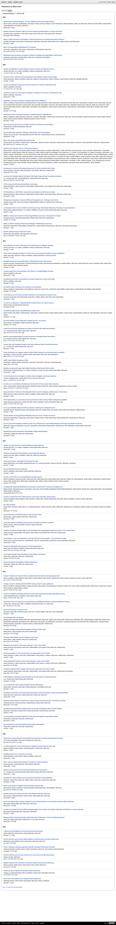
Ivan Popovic (18, 25)
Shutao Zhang (21, 740)
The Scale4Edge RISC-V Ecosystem (13, 617)
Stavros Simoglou (30, 498)
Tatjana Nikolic (26, 106)
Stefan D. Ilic (70, 479)
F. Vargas (40, 158)
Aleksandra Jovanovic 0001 (77, 104)
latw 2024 (6, 249)
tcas (4, 859)
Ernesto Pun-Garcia (43, 210)
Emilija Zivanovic (62, 106)
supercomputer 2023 (8, 493)
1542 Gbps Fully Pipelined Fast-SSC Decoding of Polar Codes (20, 637)
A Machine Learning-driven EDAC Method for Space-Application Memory (23, 453)
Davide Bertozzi (23, 23)
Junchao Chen (10, 346)
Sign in (109, 1)
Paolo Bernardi (18, 154)
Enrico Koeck (44, 289)
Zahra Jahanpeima (63, 162)
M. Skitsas (11, 156)
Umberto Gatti (55, 578)
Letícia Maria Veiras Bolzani (42, 57)
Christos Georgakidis (77, 116)
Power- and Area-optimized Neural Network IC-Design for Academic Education (25, 762)
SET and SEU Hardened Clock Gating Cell (15, 469)
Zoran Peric (15, 23)
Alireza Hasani (7, 516)
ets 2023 (5, 465)
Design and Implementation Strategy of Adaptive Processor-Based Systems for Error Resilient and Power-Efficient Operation (38, 801)
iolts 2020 (6, 882)
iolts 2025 (6, 227)
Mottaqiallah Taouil (24, 160)
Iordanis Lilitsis (39, 498)
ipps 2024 (6, 324)
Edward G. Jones (50, 23)
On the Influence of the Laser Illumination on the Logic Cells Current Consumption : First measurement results (34, 538)
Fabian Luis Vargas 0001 (80, 23)
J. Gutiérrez (48, 655)
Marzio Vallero (95, 156)
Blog (33, 923)
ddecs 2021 (6, 805)
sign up (10, 887)
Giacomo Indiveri (53, 386)
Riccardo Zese (59, 23)
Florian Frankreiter (8, 764)
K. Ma (93, 160)
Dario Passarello (30, 409)
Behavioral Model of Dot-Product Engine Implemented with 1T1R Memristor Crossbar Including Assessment (33, 817)
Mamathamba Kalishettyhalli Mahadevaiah (61, 489)
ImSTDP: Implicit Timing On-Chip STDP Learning (17, 231)
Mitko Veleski (6, 803)
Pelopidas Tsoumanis (29, 118)
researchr (4, 2)
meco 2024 (6, 299)
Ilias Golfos (60, 498)
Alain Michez (42, 116)
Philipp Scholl (33, 621)
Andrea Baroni (14, 49)
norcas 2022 (6, 696)
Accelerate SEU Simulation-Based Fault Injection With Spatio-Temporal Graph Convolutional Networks (32, 176)
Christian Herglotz (64, 41)
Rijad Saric (6, 779)
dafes (4, 356)
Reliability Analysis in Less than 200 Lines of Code (17, 754)
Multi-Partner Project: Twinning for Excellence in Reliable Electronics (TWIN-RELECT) (27, 114)
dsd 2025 (5, 110)
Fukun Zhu (27, 425)
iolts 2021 (6, 813)
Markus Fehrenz (70, 289)
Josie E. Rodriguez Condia (96, 263)
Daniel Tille (73, 79)
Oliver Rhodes (98, 23)
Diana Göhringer (7, 322)
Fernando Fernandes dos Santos (34, 263)
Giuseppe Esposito (20, 263)
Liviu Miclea (48, 150)
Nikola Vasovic (24, 481)
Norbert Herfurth (77, 489)
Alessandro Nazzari (20, 409)
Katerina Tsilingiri (101, 116)
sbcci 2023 (6, 526)
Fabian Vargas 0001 (8, 79)
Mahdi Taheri (36, 41)
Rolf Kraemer (26, 532)
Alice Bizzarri (31, 23)
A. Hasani (16, 655)
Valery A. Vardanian (71, 158)
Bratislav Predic (99, 106)
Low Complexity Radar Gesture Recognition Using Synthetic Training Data (24, 554)
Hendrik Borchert (7, 126)
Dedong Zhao (7, 233)
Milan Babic (14, 740)
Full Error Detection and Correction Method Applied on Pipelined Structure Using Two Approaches (31, 839)
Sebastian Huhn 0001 (82, 79)
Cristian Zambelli (40, 225)
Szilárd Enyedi (56, 150)
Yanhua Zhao (17, 402)
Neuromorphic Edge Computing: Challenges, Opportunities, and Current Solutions (26, 132)
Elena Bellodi (44, 104)
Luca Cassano (54, 409)
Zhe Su (5, 386)
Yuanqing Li (6, 872)
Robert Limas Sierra (83, 263)
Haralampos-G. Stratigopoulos (67, 154)
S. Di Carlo (25, 154)
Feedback (42, 923)
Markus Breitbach (96, 289)
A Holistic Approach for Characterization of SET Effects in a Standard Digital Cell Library (28, 271)
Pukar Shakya (35, 170)
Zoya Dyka (6, 297)
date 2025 (6, 120)
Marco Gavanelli (36, 104)
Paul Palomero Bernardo (69, 621)
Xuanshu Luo (17, 33)
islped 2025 (6, 136)
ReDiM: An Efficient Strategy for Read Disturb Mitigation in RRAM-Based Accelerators (27, 223)
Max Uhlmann (22, 49)
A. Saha (78, 160)
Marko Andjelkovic (69, 23)
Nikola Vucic (95, 104)
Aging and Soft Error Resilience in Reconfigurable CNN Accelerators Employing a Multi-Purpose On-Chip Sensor (35, 392)
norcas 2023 (6, 449)
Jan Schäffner (40, 687)
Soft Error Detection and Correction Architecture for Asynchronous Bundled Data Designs (28, 855)
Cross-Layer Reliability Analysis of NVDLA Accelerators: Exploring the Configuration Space (29, 407)
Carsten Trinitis (33, 33)
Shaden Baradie (79, 289)
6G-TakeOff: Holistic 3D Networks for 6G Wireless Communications (22, 287)
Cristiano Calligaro (40, 297)
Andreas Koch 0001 (8, 623)
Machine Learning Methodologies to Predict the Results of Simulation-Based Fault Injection (29, 336)
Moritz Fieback (34, 160)
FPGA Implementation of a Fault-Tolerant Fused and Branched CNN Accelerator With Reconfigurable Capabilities (35, 399)
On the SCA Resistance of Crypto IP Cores (15, 609)
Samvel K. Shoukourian (83, 158)
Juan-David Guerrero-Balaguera (52, 263)
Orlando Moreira (45, 134)
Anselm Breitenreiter (17, 210)
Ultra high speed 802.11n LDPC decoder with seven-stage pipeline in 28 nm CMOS (26, 653)
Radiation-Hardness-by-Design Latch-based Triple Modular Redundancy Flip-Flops (26, 793)
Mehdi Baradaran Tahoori (10, 162)
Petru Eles (90, 150)
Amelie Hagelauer (8, 491)
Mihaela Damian (94, 621)
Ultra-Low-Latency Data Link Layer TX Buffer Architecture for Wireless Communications (28, 124)
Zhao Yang (35, 378)
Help (18, 923)
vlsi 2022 (5, 649)
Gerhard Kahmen (70, 142)
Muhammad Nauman (25, 170)
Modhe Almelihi (107, 23)
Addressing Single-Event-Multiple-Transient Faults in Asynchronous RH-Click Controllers (28, 522)
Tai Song (5, 378)
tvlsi (4, 59)
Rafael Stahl (97, 619)
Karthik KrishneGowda (19, 126)
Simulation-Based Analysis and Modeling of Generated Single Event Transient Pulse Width (29, 279)
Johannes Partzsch (28, 623)
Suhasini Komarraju (86, 160)
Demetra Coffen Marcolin (23, 386)
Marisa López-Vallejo (54, 210)
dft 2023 (5, 457)
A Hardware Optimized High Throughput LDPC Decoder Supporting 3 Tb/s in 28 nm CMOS (28, 669)
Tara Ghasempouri (74, 41)
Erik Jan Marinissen (82, 152)
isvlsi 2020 (6, 851)
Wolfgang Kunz (49, 623)
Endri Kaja (14, 506)
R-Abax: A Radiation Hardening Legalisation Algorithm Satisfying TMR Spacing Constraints (29, 847)
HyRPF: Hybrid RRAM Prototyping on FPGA (15, 360)
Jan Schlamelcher (50, 621)
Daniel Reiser (34, 142)
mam (4, 590)
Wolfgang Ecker (7, 619)
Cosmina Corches (77, 150)
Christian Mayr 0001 (39, 623)
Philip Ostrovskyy (25, 142)
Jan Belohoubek (29, 540)
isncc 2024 (6, 435)
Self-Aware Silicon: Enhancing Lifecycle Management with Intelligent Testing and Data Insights (30, 77)
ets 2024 (5, 411)
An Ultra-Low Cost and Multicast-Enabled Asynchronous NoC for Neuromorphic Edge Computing (30, 384)
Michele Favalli (11, 104)
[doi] (13, 27)
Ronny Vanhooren (64, 152)
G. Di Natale (91, 152)
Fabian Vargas (21, 506)
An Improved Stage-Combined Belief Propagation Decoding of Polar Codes (24, 629)
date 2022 (6, 625)
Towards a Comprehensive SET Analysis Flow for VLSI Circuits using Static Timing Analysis (29, 496)
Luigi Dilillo (36, 116)
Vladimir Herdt (52, 619)
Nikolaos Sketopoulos (31, 849)
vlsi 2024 (5, 267)
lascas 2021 (6, 758)
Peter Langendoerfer (57, 297)
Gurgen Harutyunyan (59, 158)
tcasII (4, 380)
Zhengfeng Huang (13, 378)
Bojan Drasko (28, 578)
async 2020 (6, 867)
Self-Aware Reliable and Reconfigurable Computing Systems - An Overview (24, 320)
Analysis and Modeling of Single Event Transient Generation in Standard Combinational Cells (29, 84)
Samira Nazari (20, 41)
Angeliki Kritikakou (75, 156)
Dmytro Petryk (7, 540)
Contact (8, 923)
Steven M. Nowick (72, 386)
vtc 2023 (5, 534)
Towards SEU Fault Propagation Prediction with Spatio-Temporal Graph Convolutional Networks (30, 344)
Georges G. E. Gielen (34, 152)
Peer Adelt (15, 619)
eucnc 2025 (6, 172)
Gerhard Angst (69, 619)
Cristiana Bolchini (80, 409)
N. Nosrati (55, 162)
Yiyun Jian (16, 170)
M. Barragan (98, 152)
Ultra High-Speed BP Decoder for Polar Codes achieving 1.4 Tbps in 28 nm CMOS (26, 661)
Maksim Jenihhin (7, 150)
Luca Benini (72, 463)
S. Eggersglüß (105, 150)
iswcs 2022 (6, 720)
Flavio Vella (103, 156)
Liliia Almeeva (25, 362)
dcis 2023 (6, 473)
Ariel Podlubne (16, 322)
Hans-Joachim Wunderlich (83, 162)
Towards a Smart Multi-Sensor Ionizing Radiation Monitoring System (22, 477)
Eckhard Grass (50, 170)
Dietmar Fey (79, 142)
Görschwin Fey (7, 152)
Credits (14, 923)
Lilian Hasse (24, 33)
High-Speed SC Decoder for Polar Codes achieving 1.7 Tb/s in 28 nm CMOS (24, 645)
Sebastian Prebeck (85, 506)
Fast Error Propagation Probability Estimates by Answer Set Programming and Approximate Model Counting (34, 593)
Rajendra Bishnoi (55, 160)
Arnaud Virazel (51, 156)
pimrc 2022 (6, 633)
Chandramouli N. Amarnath (103, 160)
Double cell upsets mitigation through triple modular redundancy (21, 870)
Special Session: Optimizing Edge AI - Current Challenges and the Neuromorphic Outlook (28, 21)
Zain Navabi (72, 162)
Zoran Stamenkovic (25, 233)
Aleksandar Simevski (20, 585)
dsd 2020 (5, 835)
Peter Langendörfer (62, 540)
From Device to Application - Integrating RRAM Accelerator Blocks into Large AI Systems (28, 303)
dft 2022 (5, 712)
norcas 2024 (6, 372)
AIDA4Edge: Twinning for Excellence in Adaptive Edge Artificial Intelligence (24, 100)
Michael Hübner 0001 (53, 41)
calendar (15, 2)
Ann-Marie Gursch (8, 33)
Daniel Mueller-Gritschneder (10, 621)
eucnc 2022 (6, 665)
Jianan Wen (6, 49)
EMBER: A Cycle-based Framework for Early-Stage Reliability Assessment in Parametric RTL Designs (32, 215)
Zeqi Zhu (53, 134)
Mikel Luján (68, 116)
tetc (4, 605)
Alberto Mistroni (23, 225)
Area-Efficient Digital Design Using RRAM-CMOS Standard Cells (21, 310)
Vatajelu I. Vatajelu (8, 154)
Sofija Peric (25, 25)
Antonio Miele (62, 409)
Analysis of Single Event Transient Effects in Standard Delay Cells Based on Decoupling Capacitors (31, 576)
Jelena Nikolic (59, 104)
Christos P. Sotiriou (40, 118)
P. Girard (35, 156)
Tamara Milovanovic (8, 25)
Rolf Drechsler (61, 619)
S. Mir (111, 152)
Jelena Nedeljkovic (43, 106)
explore (10, 2)
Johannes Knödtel (27, 354)
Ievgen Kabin (13, 297)
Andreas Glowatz (16, 152)
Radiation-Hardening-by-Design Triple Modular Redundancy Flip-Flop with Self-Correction (28, 368)
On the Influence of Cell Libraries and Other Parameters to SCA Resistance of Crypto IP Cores (29, 295)
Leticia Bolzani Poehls (66, 102)
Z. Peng (84, 150)
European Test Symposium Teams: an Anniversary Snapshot (20, 148)
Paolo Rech (109, 156)
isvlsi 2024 (6, 307)
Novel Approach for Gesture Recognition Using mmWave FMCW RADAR (23, 724)
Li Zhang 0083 (23, 378)
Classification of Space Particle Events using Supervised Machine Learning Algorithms (28, 777)
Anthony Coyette (44, 152)
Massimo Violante (54, 154)
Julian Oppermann (104, 621)
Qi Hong (29, 378)
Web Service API (25, 923)
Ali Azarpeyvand (28, 41)
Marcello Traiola (43, 156)
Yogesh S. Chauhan (53, 79)
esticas (5, 388)
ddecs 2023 (6, 510)
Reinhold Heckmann (36, 619)
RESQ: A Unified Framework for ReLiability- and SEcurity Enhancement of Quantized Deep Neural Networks (33, 39)
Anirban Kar (36, 79)
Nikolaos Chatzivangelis (89, 116)
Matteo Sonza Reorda (43, 154)
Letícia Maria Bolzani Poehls (26, 134)
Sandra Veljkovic (81, 106)
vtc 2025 (5, 188)
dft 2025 (5, 212)
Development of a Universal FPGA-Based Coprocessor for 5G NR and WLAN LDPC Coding (29, 168)
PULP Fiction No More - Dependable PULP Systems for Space (20, 461)
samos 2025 (6, 364)
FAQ (36, 923)
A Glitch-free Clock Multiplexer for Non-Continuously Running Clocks (23, 831)
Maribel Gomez (68, 506)
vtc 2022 (5, 657)
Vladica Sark (14, 433)
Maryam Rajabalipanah (33, 162)
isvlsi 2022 (6, 681)
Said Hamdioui (64, 160)
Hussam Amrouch (64, 79)
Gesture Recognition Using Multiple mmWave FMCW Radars (20, 562)
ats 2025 (5, 219)
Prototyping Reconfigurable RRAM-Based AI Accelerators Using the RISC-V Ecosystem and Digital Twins (33, 486)
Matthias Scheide (39, 186)
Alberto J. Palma (43, 481)
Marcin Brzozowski (22, 297)
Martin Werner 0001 (49, 33)
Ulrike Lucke (40, 33)
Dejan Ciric (88, 104)
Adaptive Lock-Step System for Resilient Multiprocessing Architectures (23, 445)
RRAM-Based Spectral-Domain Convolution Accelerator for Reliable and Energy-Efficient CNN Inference (32, 55)
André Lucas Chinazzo (23, 202)
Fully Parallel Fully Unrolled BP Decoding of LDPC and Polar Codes (22, 514)
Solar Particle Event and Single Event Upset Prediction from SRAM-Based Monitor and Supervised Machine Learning (36, 601)
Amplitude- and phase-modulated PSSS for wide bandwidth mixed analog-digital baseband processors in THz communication (38, 530)
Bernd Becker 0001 (24, 621)
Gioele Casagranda (86, 156)
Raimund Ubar (40, 150)
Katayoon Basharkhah (46, 162)
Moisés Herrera (18, 864)
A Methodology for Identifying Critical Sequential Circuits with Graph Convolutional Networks (29, 677)
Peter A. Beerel (35, 864)
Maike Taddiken (61, 289)
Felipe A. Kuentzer (8, 524)
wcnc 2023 (6, 518)
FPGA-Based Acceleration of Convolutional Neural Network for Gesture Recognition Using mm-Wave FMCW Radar (35, 692)
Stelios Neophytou (88, 154)
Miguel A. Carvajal (63, 481)
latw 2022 (6, 613)
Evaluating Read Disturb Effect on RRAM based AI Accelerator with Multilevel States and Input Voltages (32, 708)
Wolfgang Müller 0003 (24, 619)
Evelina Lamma (27, 104)
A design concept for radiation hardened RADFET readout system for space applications (28, 583)
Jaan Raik (15, 150)
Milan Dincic (66, 104)
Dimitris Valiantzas (20, 498)
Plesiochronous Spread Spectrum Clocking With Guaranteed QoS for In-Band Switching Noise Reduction (33, 738)
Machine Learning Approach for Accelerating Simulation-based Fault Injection (25, 770)
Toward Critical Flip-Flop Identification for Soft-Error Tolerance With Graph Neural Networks (29, 328)
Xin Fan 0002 (7, 740)
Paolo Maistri (105, 152)
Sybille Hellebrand (95, 162)
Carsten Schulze (61, 142)
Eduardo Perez (23, 417)
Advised (10, 10)
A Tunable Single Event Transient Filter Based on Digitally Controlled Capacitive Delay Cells (29, 746)
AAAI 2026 (6, 35)
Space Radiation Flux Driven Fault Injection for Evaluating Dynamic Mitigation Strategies (28, 245)
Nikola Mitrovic (90, 106)
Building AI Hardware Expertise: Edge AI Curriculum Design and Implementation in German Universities (32, 31)
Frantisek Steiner (44, 540)
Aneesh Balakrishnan (23, 178)
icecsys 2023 (6, 542)
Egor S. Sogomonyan (26, 841)
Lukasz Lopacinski (8, 170)
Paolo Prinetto (32, 154)
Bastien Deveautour (27, 156)
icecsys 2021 (6, 766)
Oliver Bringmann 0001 (83, 621)
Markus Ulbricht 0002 (54, 102)
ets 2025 (5, 81)
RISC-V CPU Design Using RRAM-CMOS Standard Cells (19, 140)
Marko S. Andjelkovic (23, 71)
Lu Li (45, 603)
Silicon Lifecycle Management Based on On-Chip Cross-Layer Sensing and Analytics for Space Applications (34, 253)
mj (4, 874)
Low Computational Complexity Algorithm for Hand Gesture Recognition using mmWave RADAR (30, 716)
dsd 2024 (5, 291)
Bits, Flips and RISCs (9, 504)
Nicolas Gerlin (7, 506)
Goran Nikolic (33, 106)
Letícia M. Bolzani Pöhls (9, 202)
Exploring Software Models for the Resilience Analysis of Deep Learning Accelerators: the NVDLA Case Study (34, 700)
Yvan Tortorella (19, 463)
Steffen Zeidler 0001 (40, 787)
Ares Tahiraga (76, 506)
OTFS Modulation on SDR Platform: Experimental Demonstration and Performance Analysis (29, 192)
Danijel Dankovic (53, 106)
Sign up (113, 1)
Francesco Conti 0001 (56, 463)
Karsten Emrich (106, 619)
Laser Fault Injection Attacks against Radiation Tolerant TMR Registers (23, 684)
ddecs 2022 (6, 704)
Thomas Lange (16, 603)
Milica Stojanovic (16, 106)
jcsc (4, 580)
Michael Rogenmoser (29, 463)
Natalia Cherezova (31, 150)
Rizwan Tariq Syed (40, 23)
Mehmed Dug (7, 841)
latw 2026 (6, 43)
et (3, 73)
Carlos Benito (27, 880)
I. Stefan (62, 150)
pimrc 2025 (6, 196)
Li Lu (16, 71)
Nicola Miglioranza (29, 289)
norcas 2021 (6, 774)
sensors (5, 558)
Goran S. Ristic (7, 481)
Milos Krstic (91, 23)
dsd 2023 (5, 483)
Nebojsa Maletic (30, 186)
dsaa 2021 (6, 781)
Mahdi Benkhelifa (34, 202)
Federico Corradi (7, 134)
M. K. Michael (79, 154)
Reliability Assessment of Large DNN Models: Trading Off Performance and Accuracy (27, 261)
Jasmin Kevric (45, 779)
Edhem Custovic (29, 779)
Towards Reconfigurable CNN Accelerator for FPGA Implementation (22, 546)
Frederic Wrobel (51, 116)
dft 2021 (5, 750)
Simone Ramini (12, 386)
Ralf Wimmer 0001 (78, 619)
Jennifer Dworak (102, 158)
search (20, 2)
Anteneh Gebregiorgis (44, 160)
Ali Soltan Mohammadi (9, 41)
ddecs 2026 (6, 27)
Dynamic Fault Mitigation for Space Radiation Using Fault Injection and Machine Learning (28, 69)
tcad (4, 51)
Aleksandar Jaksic (33, 481)
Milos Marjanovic (72, 106)
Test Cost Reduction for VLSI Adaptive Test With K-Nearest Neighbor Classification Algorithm (29, 376)
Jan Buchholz (52, 289)
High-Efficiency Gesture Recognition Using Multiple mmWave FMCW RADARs (25, 431)
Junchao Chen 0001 (8, 71)
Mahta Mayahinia (22, 162)
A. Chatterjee (72, 160)
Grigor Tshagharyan (48, 158)
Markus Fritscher (7, 142)
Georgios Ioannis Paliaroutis (15, 118)
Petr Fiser (36, 540)
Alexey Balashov (50, 787)
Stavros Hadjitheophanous (101, 154)
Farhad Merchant (60, 134)
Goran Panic (31, 297)
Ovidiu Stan (68, 150)
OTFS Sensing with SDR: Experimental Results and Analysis (20, 184)
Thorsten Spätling (44, 489)
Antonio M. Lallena (53, 481)
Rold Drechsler (97, 150)
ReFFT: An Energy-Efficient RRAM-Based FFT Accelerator (19, 47)
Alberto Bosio (18, 156)
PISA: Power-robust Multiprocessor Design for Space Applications (22, 878)
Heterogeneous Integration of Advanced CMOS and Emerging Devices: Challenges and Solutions (30, 200)
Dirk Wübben (87, 289)
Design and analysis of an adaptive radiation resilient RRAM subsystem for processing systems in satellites (33, 352)
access (5, 404)
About (3, 923)
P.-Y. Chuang (72, 152)
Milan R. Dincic (7, 23)
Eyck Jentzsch (95, 506)
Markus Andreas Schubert (56, 312)
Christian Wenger (39, 49)
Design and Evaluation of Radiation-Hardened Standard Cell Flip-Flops (23, 785)
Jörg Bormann (18, 623)
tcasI (4, 235)
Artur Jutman (22, 150)
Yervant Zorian (94, 158)
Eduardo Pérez (31, 49)
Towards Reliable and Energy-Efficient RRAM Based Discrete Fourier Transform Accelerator (29, 415)
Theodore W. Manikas (13, 160)
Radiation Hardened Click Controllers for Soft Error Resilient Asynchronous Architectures (28, 862)
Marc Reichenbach (88, 142)
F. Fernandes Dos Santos (63, 156)
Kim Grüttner (59, 621)
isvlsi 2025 (6, 128)
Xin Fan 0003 (34, 819)
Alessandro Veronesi (31, 102)
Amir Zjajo (15, 134)
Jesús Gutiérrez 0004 (50, 186)
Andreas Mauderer (89, 619)
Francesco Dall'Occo (20, 702)
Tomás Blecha (53, 540)
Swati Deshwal (44, 79)
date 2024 (6, 348)
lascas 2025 (6, 96)
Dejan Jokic (53, 779)
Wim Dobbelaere (54, 152)
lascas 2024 (6, 275)
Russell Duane (16, 481)
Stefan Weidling (15, 841)
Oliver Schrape (7, 210)
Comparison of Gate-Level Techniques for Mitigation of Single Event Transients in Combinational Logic (32, 92)
